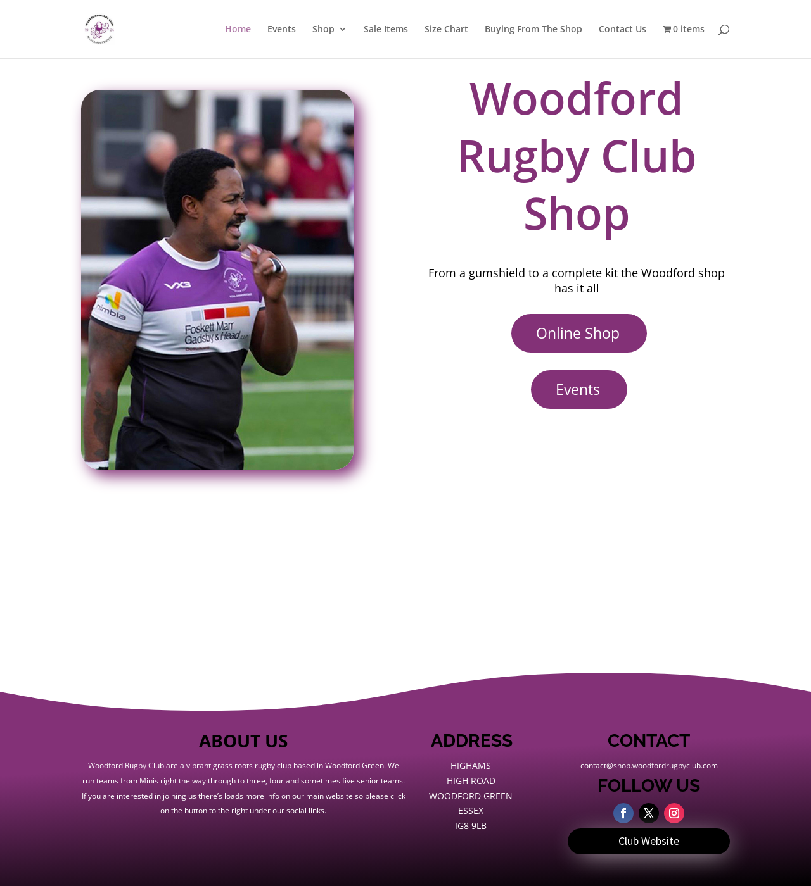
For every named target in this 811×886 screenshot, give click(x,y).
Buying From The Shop (533, 30)
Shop (323, 30)
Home (238, 30)
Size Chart (446, 30)
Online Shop (578, 333)
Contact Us (622, 30)
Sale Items (386, 30)
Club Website (648, 840)
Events (281, 30)
